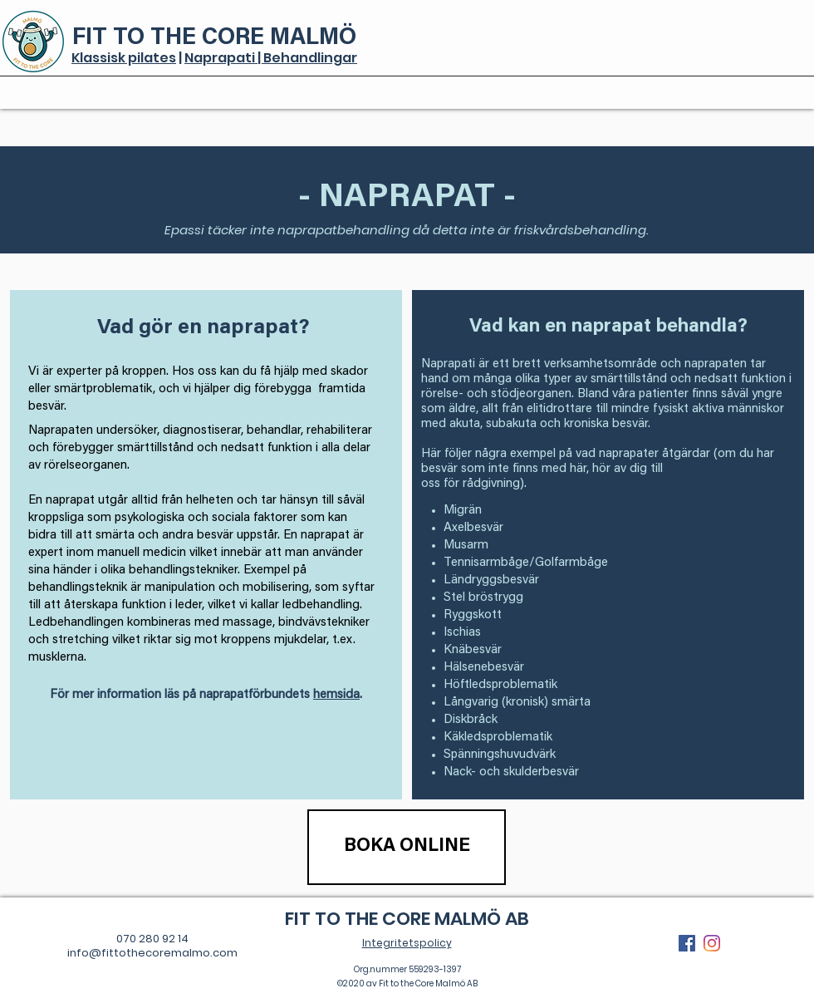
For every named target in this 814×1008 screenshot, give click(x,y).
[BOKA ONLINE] (406, 847)
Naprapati (220, 57)
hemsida (336, 695)
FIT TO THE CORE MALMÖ (214, 38)
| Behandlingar (307, 57)
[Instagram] (712, 943)
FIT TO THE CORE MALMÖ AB (407, 919)
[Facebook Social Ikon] (687, 943)
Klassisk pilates (123, 57)
